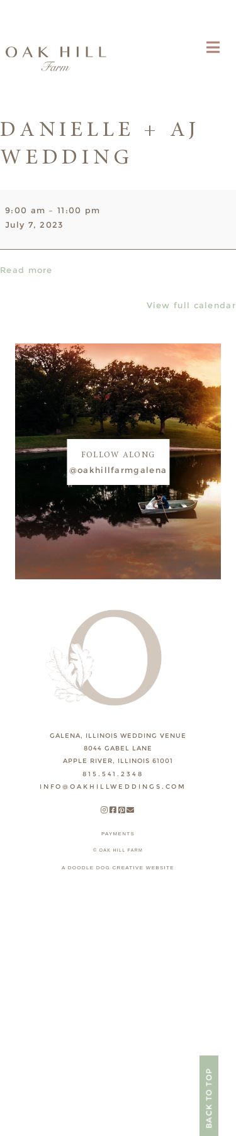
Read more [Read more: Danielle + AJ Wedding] (26, 270)
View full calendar (191, 305)
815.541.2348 (112, 774)
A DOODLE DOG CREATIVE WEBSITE (118, 868)
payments (118, 834)
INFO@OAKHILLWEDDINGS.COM (113, 786)
